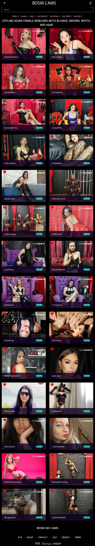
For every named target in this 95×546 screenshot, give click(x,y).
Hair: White (67, 16)
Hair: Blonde (42, 16)
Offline (15, 16)
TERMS (78, 537)
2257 (54, 537)
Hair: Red (78, 16)
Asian (33, 16)
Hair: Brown (55, 16)
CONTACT (43, 537)
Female (24, 16)
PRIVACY (66, 537)
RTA (20, 537)
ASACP (30, 537)
